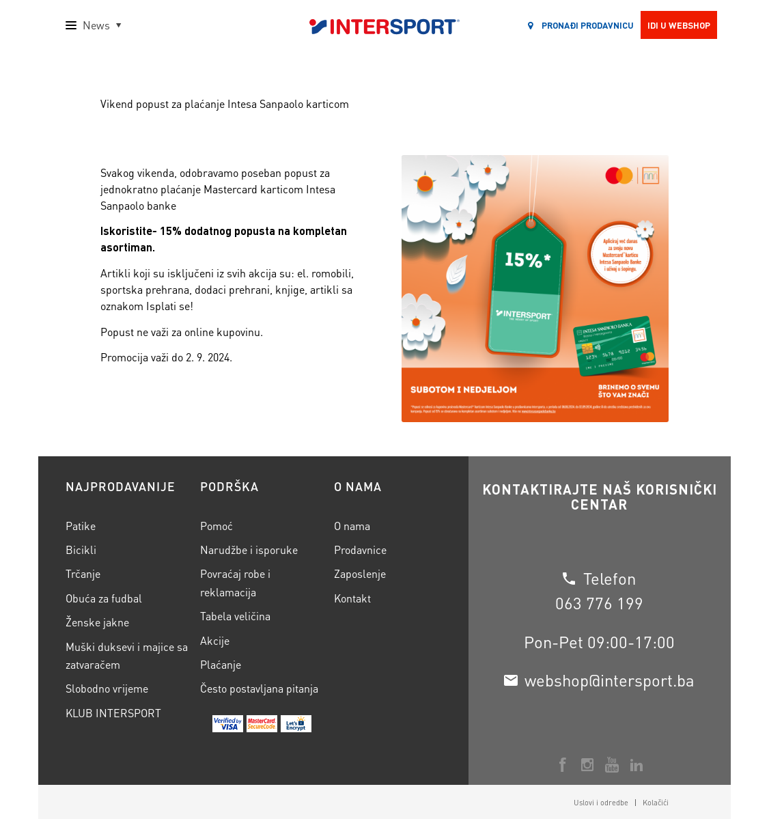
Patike (81, 525)
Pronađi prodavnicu (581, 25)
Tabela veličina (235, 616)
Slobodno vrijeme (107, 688)
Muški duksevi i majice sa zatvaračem (127, 655)
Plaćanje (220, 664)
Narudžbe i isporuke (249, 549)
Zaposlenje (360, 573)
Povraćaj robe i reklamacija (235, 582)
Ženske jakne (97, 622)
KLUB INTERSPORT (113, 713)
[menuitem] (601, 802)
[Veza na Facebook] (563, 765)
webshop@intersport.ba (610, 680)
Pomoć (216, 525)
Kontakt (352, 598)
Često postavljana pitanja (259, 688)
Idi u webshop (678, 25)
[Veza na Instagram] (587, 765)
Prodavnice (360, 549)
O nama (352, 525)
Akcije (214, 640)
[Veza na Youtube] (612, 765)
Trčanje (83, 573)
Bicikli (81, 549)
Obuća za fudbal (104, 598)
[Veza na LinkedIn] (636, 765)
